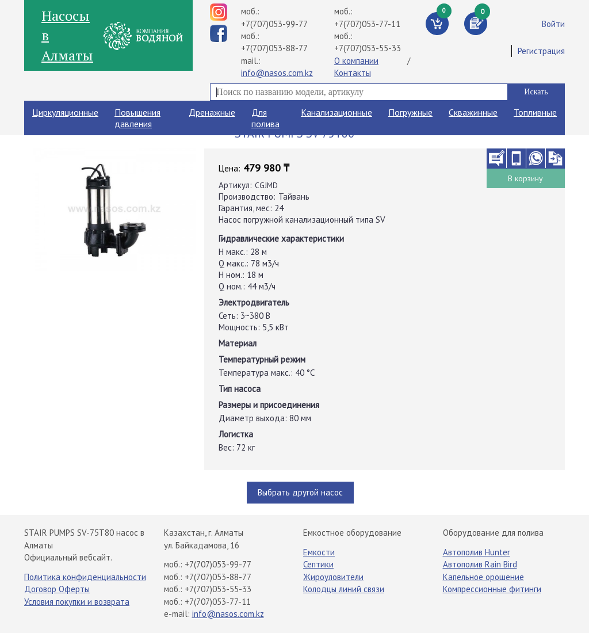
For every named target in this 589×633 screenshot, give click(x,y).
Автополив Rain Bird (480, 564)
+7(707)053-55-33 (367, 48)
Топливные (535, 112)
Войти (553, 23)
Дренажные (212, 112)
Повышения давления (137, 117)
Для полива (265, 117)
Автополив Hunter (476, 552)
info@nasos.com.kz (277, 72)
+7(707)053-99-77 (274, 23)
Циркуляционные (65, 112)
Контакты (352, 72)
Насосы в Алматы (67, 35)
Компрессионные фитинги (492, 589)
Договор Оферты (57, 589)
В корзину (525, 178)
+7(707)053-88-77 (274, 48)
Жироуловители (333, 576)
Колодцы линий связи (343, 589)
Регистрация (541, 50)
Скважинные (473, 112)
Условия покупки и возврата (76, 601)
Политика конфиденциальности (85, 576)
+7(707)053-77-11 (367, 23)
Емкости (319, 552)
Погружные (410, 112)
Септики (318, 564)
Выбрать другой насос (300, 492)
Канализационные (336, 112)
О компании (356, 60)
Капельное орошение (483, 576)
